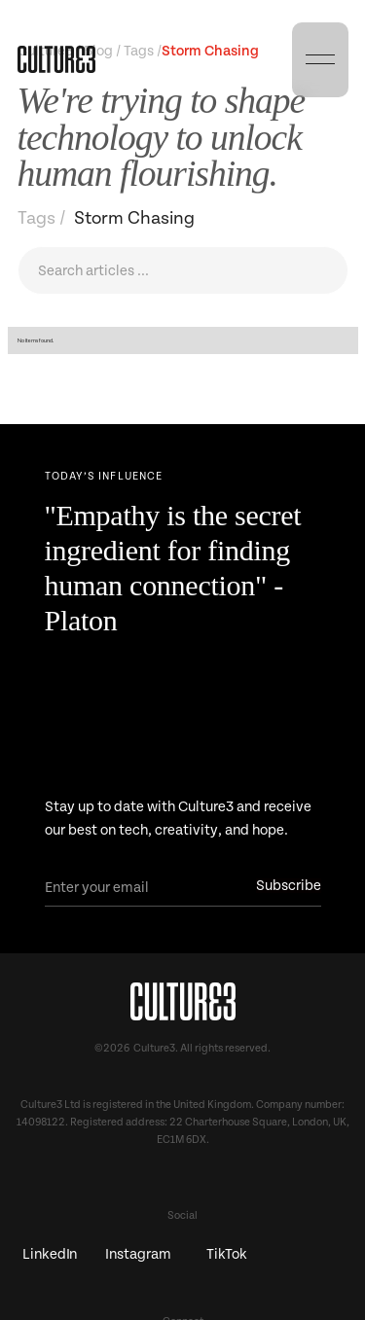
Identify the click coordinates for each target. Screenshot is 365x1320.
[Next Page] (183, 480)
